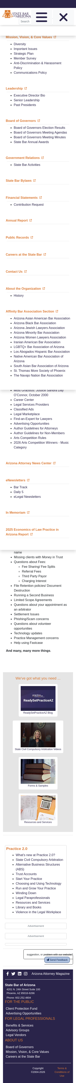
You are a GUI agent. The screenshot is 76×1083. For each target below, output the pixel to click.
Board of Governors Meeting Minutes (40, 137)
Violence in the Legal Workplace (38, 912)
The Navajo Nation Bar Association (38, 375)
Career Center (24, 399)
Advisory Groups (17, 1030)
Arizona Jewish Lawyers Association (39, 328)
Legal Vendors (16, 1035)
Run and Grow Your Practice (36, 888)
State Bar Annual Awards (31, 142)
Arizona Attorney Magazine (51, 973)
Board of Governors (20, 1047)
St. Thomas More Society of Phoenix (39, 370)
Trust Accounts (26, 874)
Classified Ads (24, 409)
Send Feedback (57, 959)
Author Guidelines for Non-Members (39, 433)
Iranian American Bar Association (37, 342)
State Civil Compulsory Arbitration (39, 859)
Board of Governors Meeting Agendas (40, 132)
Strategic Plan (24, 53)
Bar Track (20, 487)
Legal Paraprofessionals (33, 897)
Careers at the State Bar (23, 1056)
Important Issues (25, 49)
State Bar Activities (27, 164)
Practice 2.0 (16, 849)
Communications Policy (30, 72)
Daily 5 (18, 492)
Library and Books (28, 907)
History (19, 295)
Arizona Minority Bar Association (36, 332)
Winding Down (26, 893)
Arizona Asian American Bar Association (42, 318)
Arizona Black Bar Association (35, 323)
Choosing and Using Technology (38, 883)
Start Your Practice (29, 878)
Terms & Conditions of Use (62, 1072)
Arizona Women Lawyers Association (40, 337)
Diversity (20, 44)
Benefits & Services (19, 1025)
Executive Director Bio (29, 95)
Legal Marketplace (27, 414)
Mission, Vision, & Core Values (27, 1051)
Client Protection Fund (21, 1008)
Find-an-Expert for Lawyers (33, 419)
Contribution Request (29, 204)
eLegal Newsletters (27, 496)
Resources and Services (33, 902)
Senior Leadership (27, 100)
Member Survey (25, 58)
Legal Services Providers (31, 404)
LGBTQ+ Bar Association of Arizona (39, 347)
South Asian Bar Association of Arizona (41, 366)
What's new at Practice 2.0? (35, 855)
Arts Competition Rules (30, 438)
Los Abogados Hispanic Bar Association (42, 351)
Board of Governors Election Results (39, 127)
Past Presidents (25, 105)
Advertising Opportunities (31, 423)
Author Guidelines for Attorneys (36, 428)
